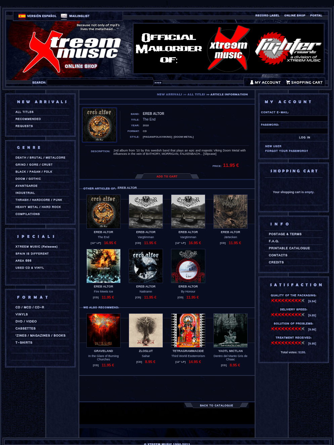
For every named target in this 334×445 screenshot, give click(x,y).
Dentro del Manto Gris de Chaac (231, 357)
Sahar (146, 356)
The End (103, 237)
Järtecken (230, 237)
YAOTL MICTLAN (230, 351)
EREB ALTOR (103, 232)
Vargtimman (146, 237)
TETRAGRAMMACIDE (188, 351)
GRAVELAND (103, 351)
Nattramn (145, 291)
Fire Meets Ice (103, 291)
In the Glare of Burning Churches (103, 357)
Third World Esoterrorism (188, 356)
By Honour (188, 291)
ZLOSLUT (146, 351)
